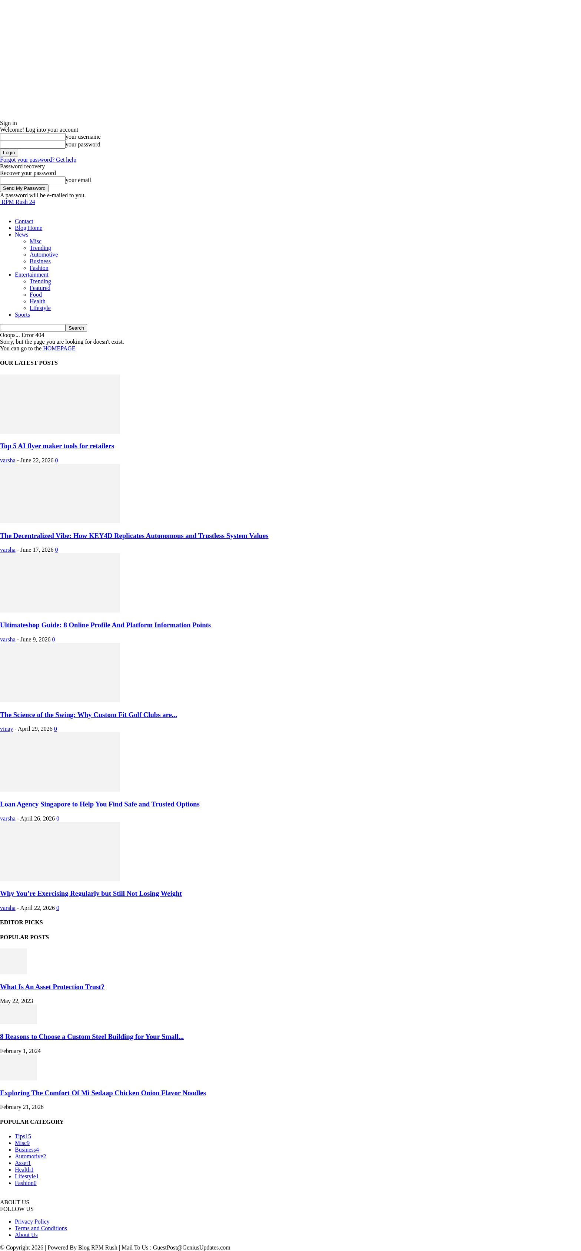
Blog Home (28, 228)
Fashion (39, 268)
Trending (40, 248)
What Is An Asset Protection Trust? (52, 987)
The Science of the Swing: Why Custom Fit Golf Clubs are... (88, 715)
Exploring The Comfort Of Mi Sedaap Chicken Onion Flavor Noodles (103, 1093)
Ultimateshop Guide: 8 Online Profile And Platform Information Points (105, 625)
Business (40, 261)
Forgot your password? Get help (38, 159)
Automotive (44, 254)
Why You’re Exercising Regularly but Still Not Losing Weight (91, 893)
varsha (8, 460)
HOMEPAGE (59, 348)
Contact (24, 221)
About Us (26, 1235)
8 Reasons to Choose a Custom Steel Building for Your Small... (92, 1036)
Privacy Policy (32, 1221)
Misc (36, 241)
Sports (22, 314)
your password (83, 144)
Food (36, 294)
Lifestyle (40, 308)
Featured (40, 288)
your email (78, 180)
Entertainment (32, 274)
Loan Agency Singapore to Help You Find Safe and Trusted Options (100, 804)
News (21, 234)
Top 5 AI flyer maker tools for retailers (57, 446)
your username (83, 136)
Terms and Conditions (41, 1228)
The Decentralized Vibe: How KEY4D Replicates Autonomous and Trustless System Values (134, 535)
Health (38, 301)
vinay (6, 729)
